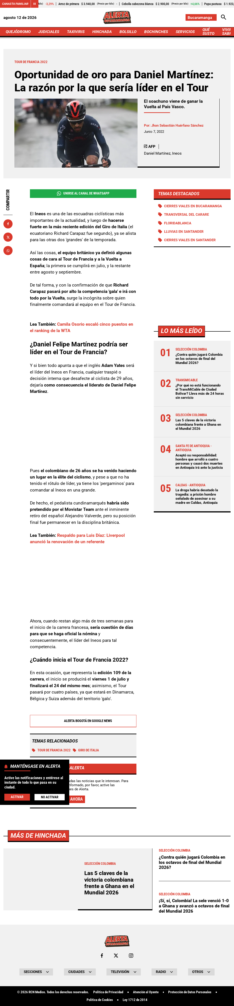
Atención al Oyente (146, 992)
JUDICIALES (48, 31)
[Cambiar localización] (201, 17)
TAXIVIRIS (76, 31)
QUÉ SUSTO (208, 31)
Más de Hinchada (38, 835)
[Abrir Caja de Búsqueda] (223, 17)
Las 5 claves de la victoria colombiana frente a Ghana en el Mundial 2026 (198, 424)
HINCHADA (102, 31)
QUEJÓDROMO (18, 31)
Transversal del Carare (186, 214)
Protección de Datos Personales (189, 992)
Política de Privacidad (108, 992)
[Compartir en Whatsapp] (8, 250)
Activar (17, 797)
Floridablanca (177, 223)
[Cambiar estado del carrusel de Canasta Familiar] (34, 4)
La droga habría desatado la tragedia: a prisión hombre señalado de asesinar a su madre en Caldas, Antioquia (197, 496)
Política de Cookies (100, 1000)
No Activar (49, 797)
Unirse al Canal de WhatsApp (83, 193)
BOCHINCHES (156, 31)
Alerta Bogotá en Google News (83, 720)
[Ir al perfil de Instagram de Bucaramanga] (131, 955)
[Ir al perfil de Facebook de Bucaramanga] (102, 955)
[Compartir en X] (8, 237)
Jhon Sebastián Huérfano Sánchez (177, 125)
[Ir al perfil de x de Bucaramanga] (116, 955)
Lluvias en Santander (184, 232)
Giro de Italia (86, 750)
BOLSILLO (128, 31)
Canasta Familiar (15, 3)
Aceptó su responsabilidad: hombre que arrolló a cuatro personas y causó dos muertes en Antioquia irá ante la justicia (199, 461)
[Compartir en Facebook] (8, 223)
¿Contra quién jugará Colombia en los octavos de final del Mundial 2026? (199, 359)
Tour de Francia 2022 (51, 750)
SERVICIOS (185, 31)
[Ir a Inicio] (117, 17)
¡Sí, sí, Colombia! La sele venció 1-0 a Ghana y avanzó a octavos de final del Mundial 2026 (194, 906)
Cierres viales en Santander (190, 240)
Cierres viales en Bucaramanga (193, 206)
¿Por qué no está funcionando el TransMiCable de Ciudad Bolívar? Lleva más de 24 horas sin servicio (200, 391)
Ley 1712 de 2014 (135, 1000)
